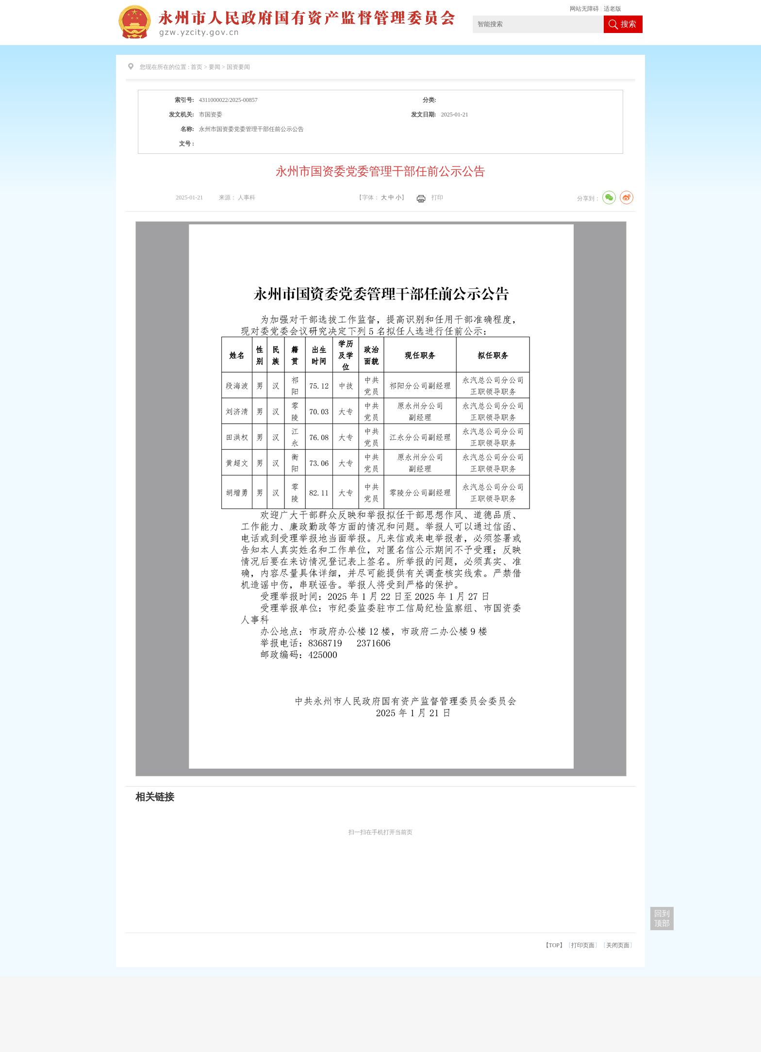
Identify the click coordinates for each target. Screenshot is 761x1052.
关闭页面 (617, 945)
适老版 (612, 8)
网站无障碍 (584, 8)
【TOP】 (554, 945)
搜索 (628, 24)
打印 (437, 197)
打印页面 (583, 945)
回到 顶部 (662, 918)
